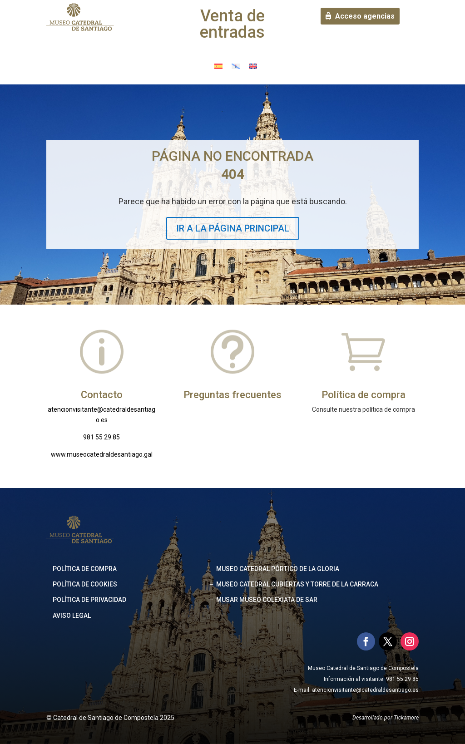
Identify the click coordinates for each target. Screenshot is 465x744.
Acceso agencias (365, 16)
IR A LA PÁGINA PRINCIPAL (232, 228)
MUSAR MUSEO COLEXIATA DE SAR (266, 599)
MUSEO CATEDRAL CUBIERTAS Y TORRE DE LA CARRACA (297, 584)
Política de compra (85, 568)
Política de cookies (85, 584)
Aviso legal (72, 615)
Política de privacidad (89, 599)
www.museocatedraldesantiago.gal (102, 454)
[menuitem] (218, 65)
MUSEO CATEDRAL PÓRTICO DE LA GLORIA (277, 568)
